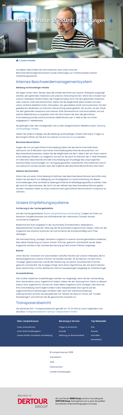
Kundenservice (66, 137)
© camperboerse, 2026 (61, 352)
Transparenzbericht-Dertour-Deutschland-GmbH (51, 311)
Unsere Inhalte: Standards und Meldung (34, 335)
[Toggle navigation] (118, 4)
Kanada (94, 331)
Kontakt (62, 331)
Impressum (55, 357)
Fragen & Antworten (68, 327)
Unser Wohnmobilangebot (29, 331)
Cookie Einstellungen (60, 371)
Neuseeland (96, 339)
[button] (104, 4)
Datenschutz (56, 366)
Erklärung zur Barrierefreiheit (71, 335)
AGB (52, 361)
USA (92, 327)
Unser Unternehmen (26, 327)
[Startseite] (17, 60)
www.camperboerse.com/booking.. (63, 213)
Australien (95, 335)
